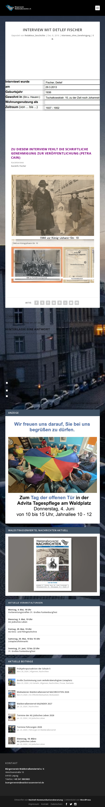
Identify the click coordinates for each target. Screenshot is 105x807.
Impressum (33, 804)
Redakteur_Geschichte (35, 35)
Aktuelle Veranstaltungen (25, 602)
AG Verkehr (34, 683)
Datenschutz (56, 804)
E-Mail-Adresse (46, 371)
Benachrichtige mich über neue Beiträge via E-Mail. (32, 396)
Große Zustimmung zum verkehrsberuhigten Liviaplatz (44, 680)
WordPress (85, 799)
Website (73, 371)
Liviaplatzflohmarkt (24, 640)
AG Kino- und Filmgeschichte (22, 630)
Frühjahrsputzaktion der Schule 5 (33, 668)
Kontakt (44, 804)
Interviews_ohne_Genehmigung (75, 35)
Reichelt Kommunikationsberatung (46, 799)
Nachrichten (44, 671)
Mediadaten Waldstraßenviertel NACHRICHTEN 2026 (43, 692)
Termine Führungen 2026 (29, 727)
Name (9, 371)
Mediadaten (54, 695)
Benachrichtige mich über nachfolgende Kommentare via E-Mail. (38, 390)
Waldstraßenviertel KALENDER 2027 (34, 703)
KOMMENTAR (12, 338)
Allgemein (34, 671)
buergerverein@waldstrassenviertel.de (24, 782)
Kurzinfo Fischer (18, 166)
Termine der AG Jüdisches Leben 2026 (35, 715)
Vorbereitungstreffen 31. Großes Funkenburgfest (32, 611)
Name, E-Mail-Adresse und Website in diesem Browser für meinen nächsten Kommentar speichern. (48, 384)
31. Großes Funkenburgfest (24, 649)
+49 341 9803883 (22, 779)
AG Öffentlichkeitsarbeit (38, 695)
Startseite (70, 683)
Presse (62, 683)
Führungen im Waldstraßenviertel (42, 730)
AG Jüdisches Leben (20, 620)
